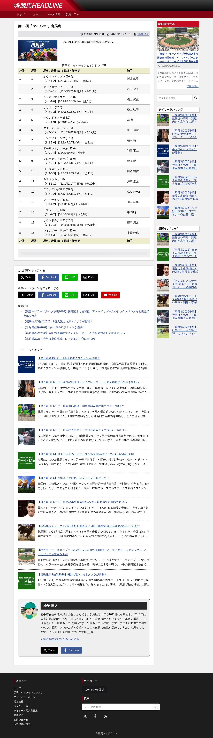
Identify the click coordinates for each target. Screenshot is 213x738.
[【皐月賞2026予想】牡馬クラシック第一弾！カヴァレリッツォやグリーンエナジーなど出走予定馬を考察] (163, 331)
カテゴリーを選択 (94, 689)
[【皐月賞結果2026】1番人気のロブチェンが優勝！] (26, 364)
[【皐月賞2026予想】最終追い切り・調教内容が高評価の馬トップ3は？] (26, 412)
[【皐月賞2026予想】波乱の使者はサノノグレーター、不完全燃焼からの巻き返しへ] (26, 388)
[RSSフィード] (105, 716)
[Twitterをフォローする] (85, 716)
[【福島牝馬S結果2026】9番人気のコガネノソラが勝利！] (26, 580)
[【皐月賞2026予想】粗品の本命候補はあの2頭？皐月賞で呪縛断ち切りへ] (26, 508)
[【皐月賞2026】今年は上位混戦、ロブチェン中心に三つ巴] (26, 484)
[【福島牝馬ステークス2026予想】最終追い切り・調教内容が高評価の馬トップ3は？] (26, 532)
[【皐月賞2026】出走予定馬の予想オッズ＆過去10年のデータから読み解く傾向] (26, 460)
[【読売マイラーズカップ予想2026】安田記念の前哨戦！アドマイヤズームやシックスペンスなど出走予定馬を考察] (26, 556)
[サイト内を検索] (195, 98)
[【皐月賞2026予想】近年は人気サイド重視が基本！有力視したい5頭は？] (26, 436)
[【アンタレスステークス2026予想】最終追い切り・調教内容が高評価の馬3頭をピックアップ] (163, 285)
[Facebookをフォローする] (95, 716)
